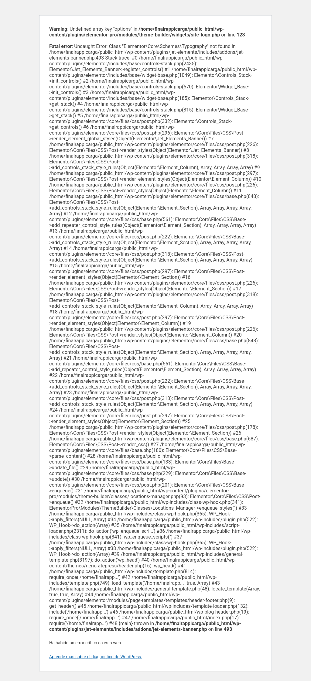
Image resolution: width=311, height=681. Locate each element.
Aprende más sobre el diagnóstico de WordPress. (95, 656)
